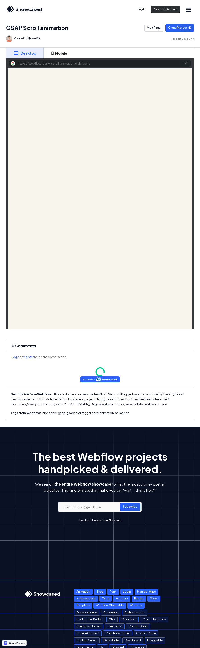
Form (113, 591)
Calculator (129, 619)
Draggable (155, 640)
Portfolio (121, 598)
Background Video (89, 619)
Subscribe (130, 506)
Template (83, 605)
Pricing (139, 598)
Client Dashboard (88, 626)
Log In (141, 9)
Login (15, 357)
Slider (154, 598)
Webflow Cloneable (110, 605)
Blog (100, 591)
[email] (100, 507)
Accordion (111, 612)
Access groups (86, 612)
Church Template (154, 619)
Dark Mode (111, 640)
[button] (188, 9)
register (28, 357)
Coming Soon (138, 626)
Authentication (135, 612)
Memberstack (86, 598)
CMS (112, 619)
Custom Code (146, 633)
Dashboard (133, 640)
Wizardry (136, 605)
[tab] (25, 53)
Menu (105, 598)
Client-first (114, 626)
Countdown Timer (118, 633)
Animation (83, 591)
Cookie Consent (87, 633)
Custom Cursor (86, 640)
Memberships (146, 591)
